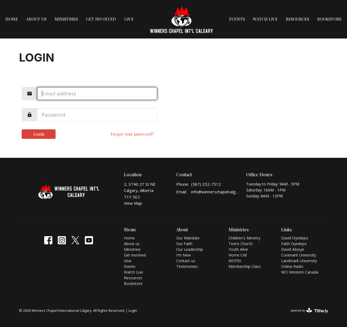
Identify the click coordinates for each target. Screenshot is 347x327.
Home (11, 19)
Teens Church (241, 243)
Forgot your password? (132, 134)
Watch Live (265, 19)
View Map (133, 203)
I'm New (183, 255)
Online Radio (292, 266)
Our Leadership (189, 249)
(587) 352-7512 (206, 184)
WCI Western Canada (299, 272)
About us (36, 19)
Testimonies (187, 266)
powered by (309, 311)
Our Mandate (188, 238)
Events (237, 19)
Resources (297, 19)
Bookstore (329, 19)
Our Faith (184, 243)
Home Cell (238, 255)
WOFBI (235, 260)
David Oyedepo (294, 238)
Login (38, 134)
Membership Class (245, 266)
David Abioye (292, 249)
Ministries (66, 19)
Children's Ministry (244, 238)
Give (129, 19)
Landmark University (299, 260)
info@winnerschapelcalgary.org (216, 191)
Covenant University (298, 255)
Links (286, 229)
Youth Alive (238, 249)
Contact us (185, 260)
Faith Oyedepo (294, 243)
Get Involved (101, 19)
